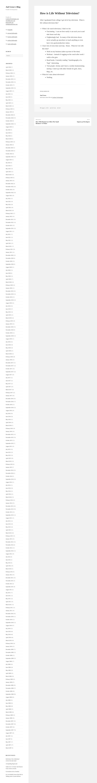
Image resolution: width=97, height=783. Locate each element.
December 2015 (9, 434)
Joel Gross (53, 108)
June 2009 (8, 667)
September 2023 (9, 156)
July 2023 (8, 162)
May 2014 (8, 491)
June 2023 (8, 165)
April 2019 (8, 315)
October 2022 (9, 189)
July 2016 (8, 413)
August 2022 (9, 195)
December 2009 (9, 649)
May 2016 (8, 419)
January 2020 (9, 288)
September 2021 (9, 228)
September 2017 (9, 371)
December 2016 (9, 398)
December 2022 (9, 183)
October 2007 (9, 727)
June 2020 (8, 273)
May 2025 (8, 100)
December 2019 (9, 291)
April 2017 (8, 386)
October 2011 (9, 583)
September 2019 (9, 300)
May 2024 (8, 135)
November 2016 (9, 401)
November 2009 (9, 652)
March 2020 (9, 282)
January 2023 (9, 180)
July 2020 (8, 270)
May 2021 (8, 240)
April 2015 (8, 458)
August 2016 (9, 410)
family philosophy (12, 44)
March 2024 (9, 138)
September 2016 (9, 407)
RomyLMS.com (9, 22)
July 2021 (8, 234)
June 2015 (8, 452)
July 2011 (8, 592)
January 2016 (9, 431)
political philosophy (12, 40)
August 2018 (9, 339)
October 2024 (9, 121)
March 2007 (9, 748)
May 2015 (8, 455)
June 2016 (8, 416)
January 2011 (9, 610)
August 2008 (9, 697)
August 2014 (9, 482)
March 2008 (9, 712)
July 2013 (8, 521)
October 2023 (9, 153)
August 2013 (9, 518)
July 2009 (8, 664)
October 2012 (9, 548)
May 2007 (8, 742)
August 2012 (9, 553)
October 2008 (9, 691)
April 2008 (8, 709)
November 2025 (9, 82)
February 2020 (9, 285)
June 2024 (8, 132)
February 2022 (9, 213)
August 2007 (9, 733)
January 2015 (9, 467)
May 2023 (8, 168)
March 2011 (8, 604)
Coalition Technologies (57, 97)
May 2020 (8, 276)
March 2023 (9, 174)
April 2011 (8, 601)
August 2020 (9, 267)
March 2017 (9, 389)
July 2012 (8, 556)
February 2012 (9, 571)
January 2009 (9, 682)
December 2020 (9, 255)
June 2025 (8, 97)
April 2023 (8, 171)
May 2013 (8, 527)
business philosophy (12, 36)
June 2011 (8, 595)
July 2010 (8, 628)
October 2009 (9, 655)
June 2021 (8, 237)
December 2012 (9, 542)
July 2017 (8, 377)
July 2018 (8, 341)
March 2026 (9, 70)
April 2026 (8, 67)
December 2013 (9, 506)
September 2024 (9, 124)
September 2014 (9, 479)
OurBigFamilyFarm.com (12, 24)
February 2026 (9, 73)
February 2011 (9, 607)
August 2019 (9, 303)
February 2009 (9, 679)
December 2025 (9, 79)
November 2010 (9, 616)
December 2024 (9, 115)
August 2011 (9, 589)
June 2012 (8, 559)
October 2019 (9, 297)
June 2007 (8, 739)
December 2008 (9, 685)
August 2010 (9, 625)
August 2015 (9, 446)
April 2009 (8, 673)
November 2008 (9, 688)
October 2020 (9, 261)
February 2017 (9, 392)
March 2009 (9, 676)
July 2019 (8, 306)
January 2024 (9, 144)
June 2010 (8, 631)
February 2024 (9, 141)
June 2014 (8, 488)
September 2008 (9, 694)
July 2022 (8, 198)
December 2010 (9, 613)
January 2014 (9, 503)
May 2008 (8, 706)
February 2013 (9, 536)
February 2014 (9, 500)
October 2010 (9, 619)
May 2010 (8, 634)
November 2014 (9, 473)
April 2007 (8, 745)
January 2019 (9, 324)
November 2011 (9, 580)
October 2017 (9, 368)
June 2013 (8, 524)
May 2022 (8, 204)
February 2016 (9, 428)
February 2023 (9, 177)
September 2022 (9, 192)
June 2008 (8, 703)
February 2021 (9, 249)
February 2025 (9, 109)
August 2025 (9, 91)
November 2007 (9, 724)
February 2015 (9, 464)
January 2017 (9, 395)
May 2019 (8, 312)
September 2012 (9, 551)
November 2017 (9, 365)
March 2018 (9, 353)
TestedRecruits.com (10, 20)
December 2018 (9, 327)
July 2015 (8, 449)
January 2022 (9, 216)
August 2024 (9, 127)
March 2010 (9, 640)
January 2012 (9, 574)
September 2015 (9, 443)
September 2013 (9, 515)
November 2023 (9, 150)
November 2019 (9, 294)
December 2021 (9, 219)
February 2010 (9, 643)
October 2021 (9, 225)
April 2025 (8, 103)
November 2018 (9, 330)
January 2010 (9, 646)
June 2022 (8, 201)
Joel (60, 108)
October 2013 (9, 512)
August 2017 (9, 374)
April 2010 (8, 637)
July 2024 (8, 129)
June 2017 (8, 380)
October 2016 (9, 404)
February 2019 (9, 321)
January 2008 (9, 718)
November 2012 (9, 545)
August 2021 (9, 231)
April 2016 (8, 422)
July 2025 (8, 94)
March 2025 (9, 106)
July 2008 (8, 700)
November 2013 (9, 509)
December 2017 (9, 362)
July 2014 (8, 485)
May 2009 (8, 670)
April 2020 (8, 279)
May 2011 (8, 598)
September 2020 (9, 264)
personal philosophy (12, 33)
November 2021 (9, 222)
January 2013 (9, 539)
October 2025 (9, 85)
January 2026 (9, 76)
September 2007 (9, 730)
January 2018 (9, 359)
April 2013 (8, 530)
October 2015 (9, 440)
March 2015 (9, 461)
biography (10, 29)
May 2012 (8, 562)
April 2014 (8, 494)
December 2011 (9, 577)
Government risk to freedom (12, 771)
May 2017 (8, 383)
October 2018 (9, 333)
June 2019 (8, 309)
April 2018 (8, 350)
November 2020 (9, 258)
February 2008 (9, 715)
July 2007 (8, 736)
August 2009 (9, 661)
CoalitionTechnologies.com (12, 19)
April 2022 (8, 207)
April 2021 (8, 243)
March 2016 (9, 425)
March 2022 (9, 210)
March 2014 (9, 497)
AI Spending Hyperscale (11, 763)
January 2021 (9, 252)
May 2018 (8, 347)
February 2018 (9, 356)
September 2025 (9, 88)
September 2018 (9, 336)
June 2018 (8, 344)
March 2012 (9, 568)
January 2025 (9, 112)
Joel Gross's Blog (13, 7)
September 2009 (9, 658)
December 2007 (9, 721)
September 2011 (9, 586)
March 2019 (9, 318)
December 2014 (9, 470)
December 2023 (9, 147)
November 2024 (9, 118)
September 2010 (9, 622)
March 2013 (9, 533)
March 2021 (9, 246)
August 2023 (9, 159)
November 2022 (9, 186)
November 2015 (9, 437)
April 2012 (8, 565)
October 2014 (9, 476)
